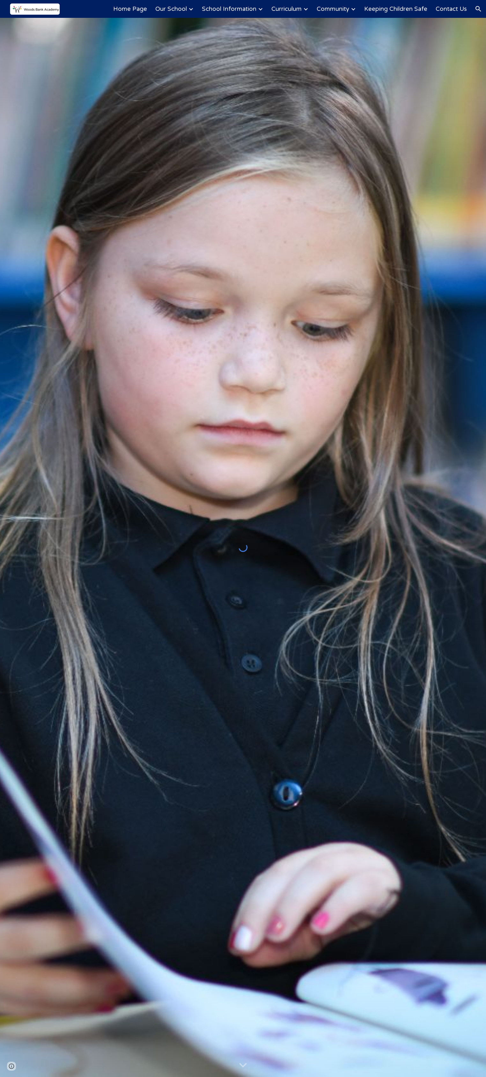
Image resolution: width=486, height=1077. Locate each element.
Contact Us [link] (451, 8)
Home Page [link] (130, 8)
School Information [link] (229, 8)
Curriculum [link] (286, 8)
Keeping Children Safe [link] (395, 8)
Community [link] (333, 8)
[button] (478, 9)
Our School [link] (171, 8)
